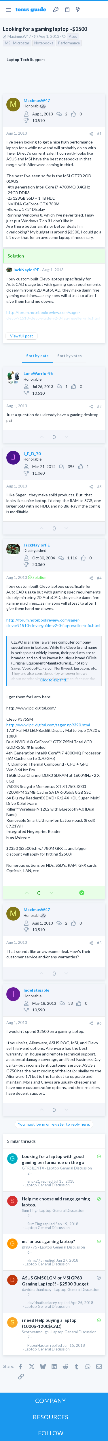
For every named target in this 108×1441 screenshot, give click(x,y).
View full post (21, 336)
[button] (8, 10)
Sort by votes (69, 355)
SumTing (29, 1210)
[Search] (100, 10)
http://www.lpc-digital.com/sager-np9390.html (48, 724)
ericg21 (33, 1181)
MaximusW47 (19, 36)
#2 (99, 406)
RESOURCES (50, 1416)
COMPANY (50, 1400)
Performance (69, 43)
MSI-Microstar (17, 43)
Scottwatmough (35, 1332)
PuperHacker (38, 1345)
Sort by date (37, 355)
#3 (99, 486)
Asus (73, 36)
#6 (99, 1023)
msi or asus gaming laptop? (48, 1241)
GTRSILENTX (33, 1168)
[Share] (91, 134)
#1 (99, 133)
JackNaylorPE (26, 269)
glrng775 (29, 1247)
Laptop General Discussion (69, 1168)
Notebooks (43, 43)
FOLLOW (50, 1432)
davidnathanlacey (37, 1289)
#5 (99, 943)
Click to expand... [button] (54, 680)
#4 (99, 578)
